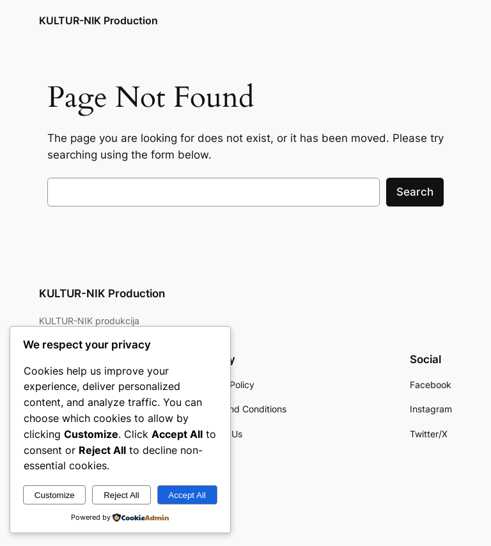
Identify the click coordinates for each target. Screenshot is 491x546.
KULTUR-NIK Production (98, 20)
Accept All (187, 495)
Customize (55, 495)
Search (414, 191)
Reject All (121, 495)
